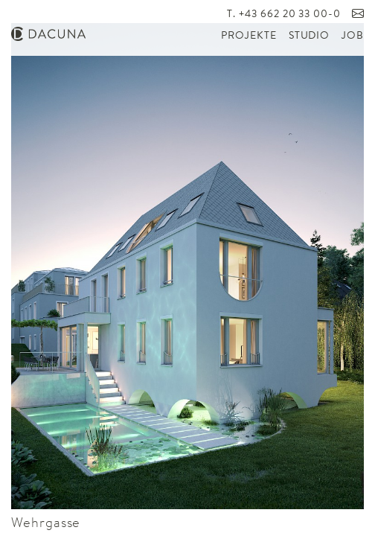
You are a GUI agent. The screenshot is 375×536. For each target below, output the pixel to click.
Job (353, 35)
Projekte (248, 35)
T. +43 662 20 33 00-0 (284, 14)
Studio (309, 35)
